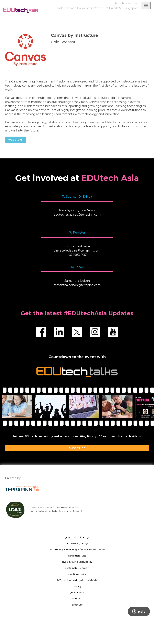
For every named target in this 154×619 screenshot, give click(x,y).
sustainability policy (77, 567)
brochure (77, 604)
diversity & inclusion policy (77, 561)
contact (77, 598)
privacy (77, 586)
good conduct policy (77, 537)
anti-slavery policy (77, 543)
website (15, 139)
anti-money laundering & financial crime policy (77, 549)
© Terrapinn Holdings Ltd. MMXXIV (77, 580)
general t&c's (77, 592)
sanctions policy (77, 574)
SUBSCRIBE (77, 448)
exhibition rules (77, 555)
